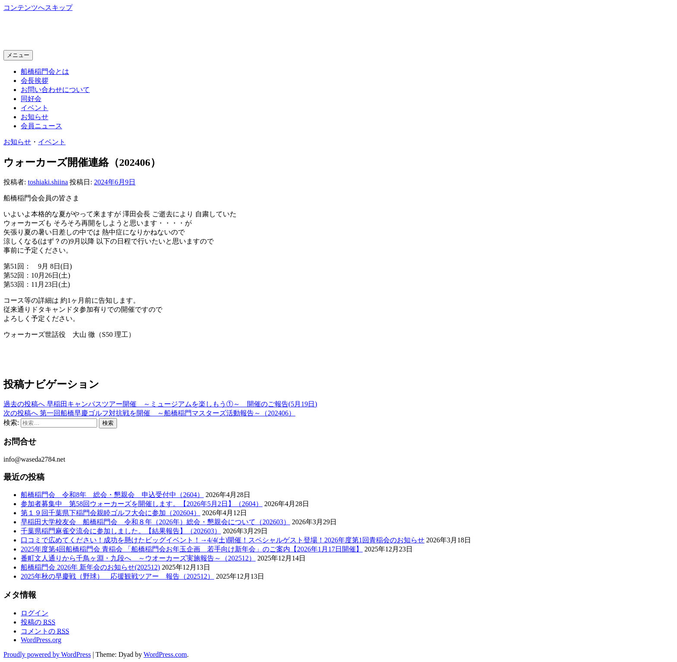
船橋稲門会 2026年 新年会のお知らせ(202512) (90, 567)
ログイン (34, 613)
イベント (34, 107)
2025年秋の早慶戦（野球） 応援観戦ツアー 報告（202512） (117, 576)
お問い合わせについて (55, 89)
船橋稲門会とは (45, 71)
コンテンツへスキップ (38, 7)
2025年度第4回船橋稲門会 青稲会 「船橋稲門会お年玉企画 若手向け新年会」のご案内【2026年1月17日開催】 (192, 549)
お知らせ (34, 116)
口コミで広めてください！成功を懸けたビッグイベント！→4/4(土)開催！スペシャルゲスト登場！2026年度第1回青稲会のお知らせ (222, 540)
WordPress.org (41, 639)
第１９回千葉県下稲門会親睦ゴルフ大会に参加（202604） (110, 512)
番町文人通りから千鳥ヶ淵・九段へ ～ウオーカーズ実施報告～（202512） (138, 558)
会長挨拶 (34, 80)
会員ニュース (41, 126)
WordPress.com (165, 654)
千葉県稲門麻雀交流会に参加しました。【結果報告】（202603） (121, 531)
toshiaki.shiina (48, 182)
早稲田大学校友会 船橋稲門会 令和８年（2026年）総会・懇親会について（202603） (155, 522)
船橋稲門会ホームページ (80, 30)
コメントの (45, 631)
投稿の (38, 622)
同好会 (31, 98)
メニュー (18, 55)
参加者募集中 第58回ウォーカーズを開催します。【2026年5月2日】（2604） (142, 503)
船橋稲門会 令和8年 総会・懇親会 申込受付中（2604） (112, 494)
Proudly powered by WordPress (47, 654)
